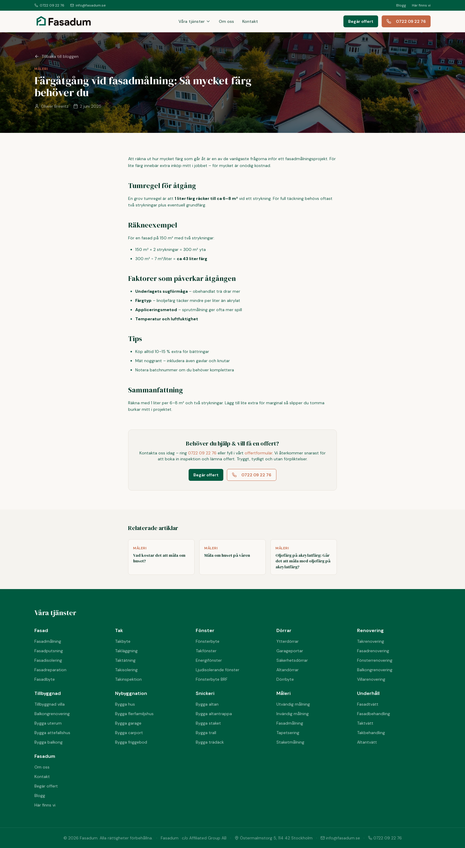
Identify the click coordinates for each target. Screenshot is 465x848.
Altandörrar (287, 669)
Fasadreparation (50, 669)
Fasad (41, 630)
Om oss (226, 21)
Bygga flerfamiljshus (134, 713)
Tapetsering (287, 732)
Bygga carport (129, 732)
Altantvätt (367, 742)
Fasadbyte (44, 679)
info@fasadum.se (88, 5)
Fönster (205, 630)
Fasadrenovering (373, 650)
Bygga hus (125, 704)
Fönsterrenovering (374, 660)
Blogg (401, 5)
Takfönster (206, 650)
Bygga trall (206, 732)
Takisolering (126, 669)
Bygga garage (128, 723)
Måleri (283, 693)
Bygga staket (208, 723)
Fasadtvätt (367, 704)
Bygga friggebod (131, 742)
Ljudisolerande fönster (217, 669)
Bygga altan (207, 704)
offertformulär (258, 453)
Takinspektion (128, 679)
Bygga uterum (48, 723)
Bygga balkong (48, 742)
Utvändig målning (293, 704)
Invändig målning (292, 713)
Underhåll (368, 693)
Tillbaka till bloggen (56, 56)
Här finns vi (421, 5)
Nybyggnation (131, 693)
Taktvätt (365, 723)
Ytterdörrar (287, 641)
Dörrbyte (285, 679)
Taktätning (125, 660)
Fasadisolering (48, 660)
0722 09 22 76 (49, 5)
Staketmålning (290, 742)
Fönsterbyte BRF (211, 679)
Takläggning (126, 650)
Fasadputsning (48, 650)
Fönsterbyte (207, 641)
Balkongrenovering (374, 669)
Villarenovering (371, 679)
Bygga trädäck (210, 742)
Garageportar (289, 650)
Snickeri (205, 693)
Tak (119, 630)
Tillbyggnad (47, 693)
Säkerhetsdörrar (292, 660)
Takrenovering (370, 641)
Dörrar (284, 630)
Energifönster (209, 660)
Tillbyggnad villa (49, 704)
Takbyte (122, 641)
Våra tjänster (195, 21)
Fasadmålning (47, 641)
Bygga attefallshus (52, 732)
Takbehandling (371, 732)
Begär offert (360, 21)
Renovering (370, 630)
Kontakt (250, 21)
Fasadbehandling (373, 713)
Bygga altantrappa (214, 713)
